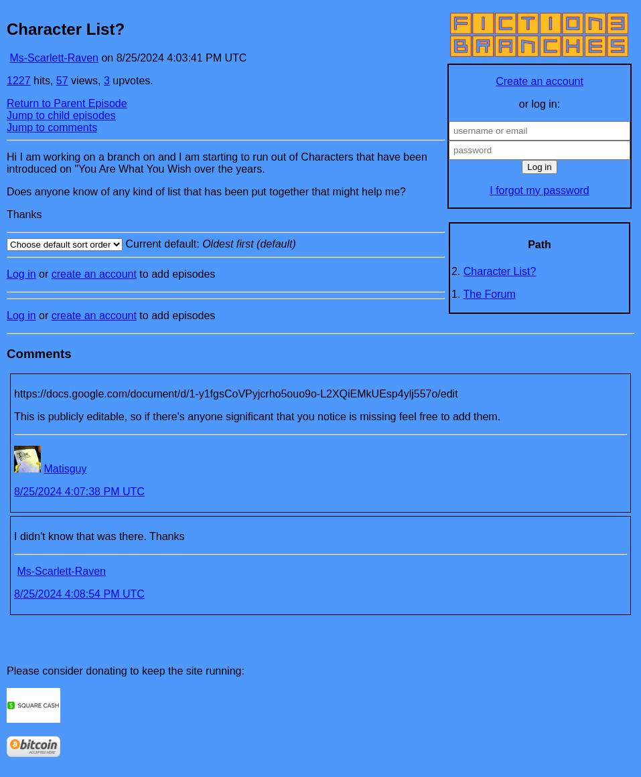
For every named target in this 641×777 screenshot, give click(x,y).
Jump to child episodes (61, 115)
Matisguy (65, 468)
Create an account (539, 81)
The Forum (490, 294)
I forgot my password (539, 190)
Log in (21, 274)
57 (62, 80)
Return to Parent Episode (67, 103)
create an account (94, 274)
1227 (19, 80)
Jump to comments (52, 127)
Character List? (500, 271)
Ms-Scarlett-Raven (53, 58)
